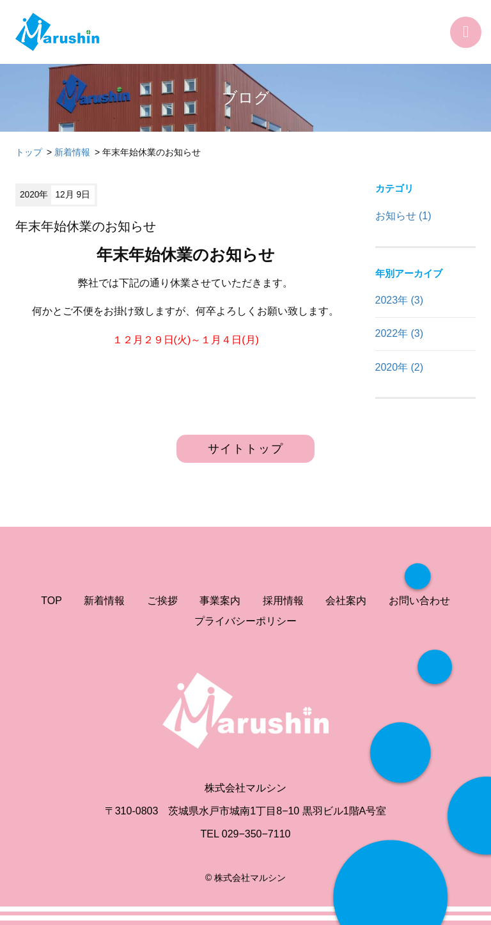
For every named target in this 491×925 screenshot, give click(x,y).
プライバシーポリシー (245, 621)
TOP (51, 600)
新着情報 (72, 152)
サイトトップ (246, 448)
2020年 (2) (399, 367)
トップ (28, 152)
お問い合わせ (419, 600)
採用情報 (283, 600)
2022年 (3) (399, 333)
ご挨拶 (162, 600)
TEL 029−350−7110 (246, 833)
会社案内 (345, 600)
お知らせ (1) (403, 215)
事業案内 (219, 600)
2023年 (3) (399, 300)
